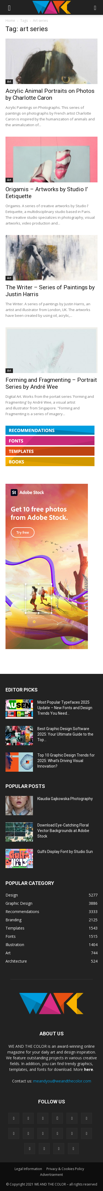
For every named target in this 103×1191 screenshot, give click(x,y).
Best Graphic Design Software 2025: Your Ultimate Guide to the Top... (65, 734)
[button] (9, 7)
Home (10, 20)
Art (9, 81)
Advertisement (51, 1174)
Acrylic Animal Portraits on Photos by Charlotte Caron (49, 94)
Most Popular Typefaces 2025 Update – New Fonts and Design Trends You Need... (64, 707)
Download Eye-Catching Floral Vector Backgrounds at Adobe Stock (63, 830)
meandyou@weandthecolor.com (62, 1081)
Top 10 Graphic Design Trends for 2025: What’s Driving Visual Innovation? (66, 760)
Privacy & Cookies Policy (65, 1168)
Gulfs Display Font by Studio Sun (65, 851)
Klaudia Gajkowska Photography (65, 798)
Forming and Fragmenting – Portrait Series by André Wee (51, 383)
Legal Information (28, 1168)
